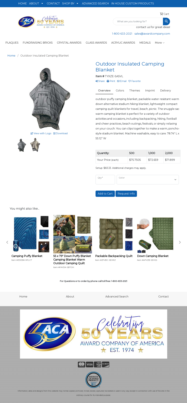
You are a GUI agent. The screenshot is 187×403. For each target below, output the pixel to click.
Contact (163, 296)
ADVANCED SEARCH (95, 3)
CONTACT (53, 3)
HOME (22, 3)
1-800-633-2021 (122, 33)
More (160, 43)
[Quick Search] (138, 21)
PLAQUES (11, 42)
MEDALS (145, 42)
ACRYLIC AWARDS (123, 42)
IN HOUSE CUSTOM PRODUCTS (132, 3)
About (70, 296)
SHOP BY (68, 3)
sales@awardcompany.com (152, 33)
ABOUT (34, 3)
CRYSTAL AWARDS (69, 42)
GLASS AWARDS (96, 42)
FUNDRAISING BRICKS (38, 42)
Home (23, 296)
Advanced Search (116, 296)
